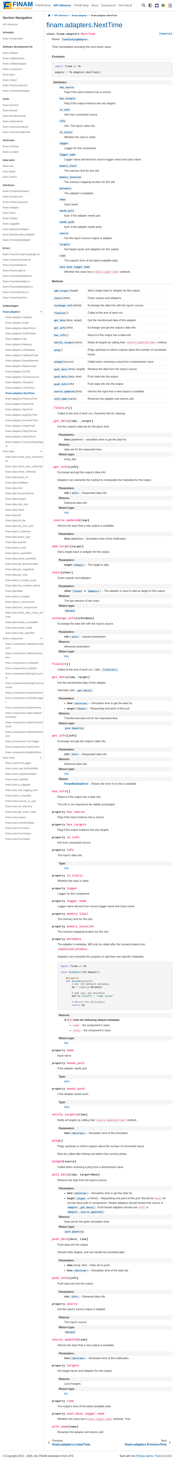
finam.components (13, 638)
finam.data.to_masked (17, 596)
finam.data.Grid (13, 488)
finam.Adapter (10, 53)
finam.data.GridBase (16, 482)
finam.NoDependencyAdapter (19, 234)
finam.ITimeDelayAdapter (16, 240)
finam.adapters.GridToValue (20, 333)
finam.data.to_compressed (19, 602)
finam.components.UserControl (22, 746)
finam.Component (12, 69)
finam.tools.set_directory (18, 806)
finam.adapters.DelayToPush (21, 431)
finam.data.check (14, 509)
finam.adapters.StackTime (19, 404)
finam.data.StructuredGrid (19, 493)
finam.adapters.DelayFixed (20, 425)
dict (66, 1043)
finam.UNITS (10, 177)
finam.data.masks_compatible (21, 622)
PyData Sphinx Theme (149, 1456)
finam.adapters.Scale (16, 322)
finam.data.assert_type (17, 537)
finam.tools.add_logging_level (21, 790)
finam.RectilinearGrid (14, 116)
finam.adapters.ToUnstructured (22, 377)
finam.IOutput (10, 218)
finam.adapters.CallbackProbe (21, 355)
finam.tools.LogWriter (17, 779)
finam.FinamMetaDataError (17, 276)
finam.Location (11, 152)
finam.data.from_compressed (21, 607)
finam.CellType (11, 146)
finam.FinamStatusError (16, 292)
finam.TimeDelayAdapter (16, 90)
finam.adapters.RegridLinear (21, 366)
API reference (62, 5)
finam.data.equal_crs (16, 477)
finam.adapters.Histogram (19, 382)
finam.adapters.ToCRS (17, 371)
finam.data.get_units (16, 574)
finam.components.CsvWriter (21, 668)
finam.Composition (13, 38)
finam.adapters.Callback (18, 317)
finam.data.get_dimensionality (21, 563)
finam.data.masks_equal (18, 627)
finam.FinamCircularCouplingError (21, 254)
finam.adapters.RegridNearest (21, 360)
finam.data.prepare (15, 498)
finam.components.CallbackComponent (24, 646)
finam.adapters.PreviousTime (21, 398)
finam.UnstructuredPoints (16, 132)
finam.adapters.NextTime (20, 393)
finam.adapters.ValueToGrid (20, 328)
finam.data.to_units (15, 547)
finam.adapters (11, 311)
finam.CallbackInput (13, 58)
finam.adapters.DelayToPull (20, 436)
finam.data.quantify (15, 542)
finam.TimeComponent (15, 85)
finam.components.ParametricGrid (24, 692)
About (94, 5)
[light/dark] (150, 5)
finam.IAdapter (11, 207)
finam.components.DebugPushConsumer (24, 685)
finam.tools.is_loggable (17, 784)
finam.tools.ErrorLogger (18, 763)
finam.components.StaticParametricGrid (24, 724)
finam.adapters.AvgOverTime (21, 415)
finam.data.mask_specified (19, 633)
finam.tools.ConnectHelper (19, 822)
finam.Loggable (11, 223)
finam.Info (8, 166)
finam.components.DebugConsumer (24, 675)
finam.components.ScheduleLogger (24, 700)
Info (66, 512)
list (66, 1393)
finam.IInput (9, 212)
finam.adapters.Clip (16, 339)
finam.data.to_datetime (17, 531)
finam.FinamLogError (14, 270)
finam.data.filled (14, 591)
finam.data (8, 451)
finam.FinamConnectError (17, 259)
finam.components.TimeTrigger (22, 741)
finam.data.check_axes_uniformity (24, 466)
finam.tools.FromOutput (18, 833)
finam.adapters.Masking (18, 344)
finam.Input (9, 74)
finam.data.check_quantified (20, 558)
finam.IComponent (13, 196)
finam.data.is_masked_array (20, 580)
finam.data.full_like (15, 520)
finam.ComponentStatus (16, 191)
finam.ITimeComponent (15, 202)
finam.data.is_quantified (18, 553)
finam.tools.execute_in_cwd (20, 801)
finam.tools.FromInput (17, 828)
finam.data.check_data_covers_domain (24, 614)
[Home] (49, 15)
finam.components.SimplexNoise (23, 707)
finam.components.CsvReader (22, 662)
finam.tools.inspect (15, 817)
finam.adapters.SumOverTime (21, 420)
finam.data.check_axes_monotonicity (24, 458)
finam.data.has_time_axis (19, 526)
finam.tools (9, 757)
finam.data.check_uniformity (20, 471)
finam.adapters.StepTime (19, 409)
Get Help (123, 5)
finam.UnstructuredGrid (15, 126)
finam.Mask (9, 171)
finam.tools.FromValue (17, 839)
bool (66, 1081)
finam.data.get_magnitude (19, 569)
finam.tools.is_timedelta (18, 795)
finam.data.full (13, 515)
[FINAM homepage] (163, 5)
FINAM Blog (81, 5)
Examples (107, 5)
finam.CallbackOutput (14, 63)
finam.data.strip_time (16, 504)
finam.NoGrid (10, 110)
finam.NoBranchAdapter (16, 229)
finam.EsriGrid (10, 105)
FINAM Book (43, 5)
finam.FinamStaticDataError (18, 286)
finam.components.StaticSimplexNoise (24, 734)
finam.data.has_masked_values (22, 585)
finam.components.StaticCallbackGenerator (23, 715)
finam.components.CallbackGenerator (23, 655)
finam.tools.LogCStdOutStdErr (22, 768)
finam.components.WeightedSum (23, 752)
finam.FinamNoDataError (16, 281)
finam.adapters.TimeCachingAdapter (24, 444)
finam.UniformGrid (13, 121)
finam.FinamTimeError (15, 297)
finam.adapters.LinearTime (20, 387)
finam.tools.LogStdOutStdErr (21, 774)
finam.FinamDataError (15, 265)
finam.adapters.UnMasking (20, 349)
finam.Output (10, 80)
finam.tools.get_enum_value (20, 811)
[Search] (143, 6)
